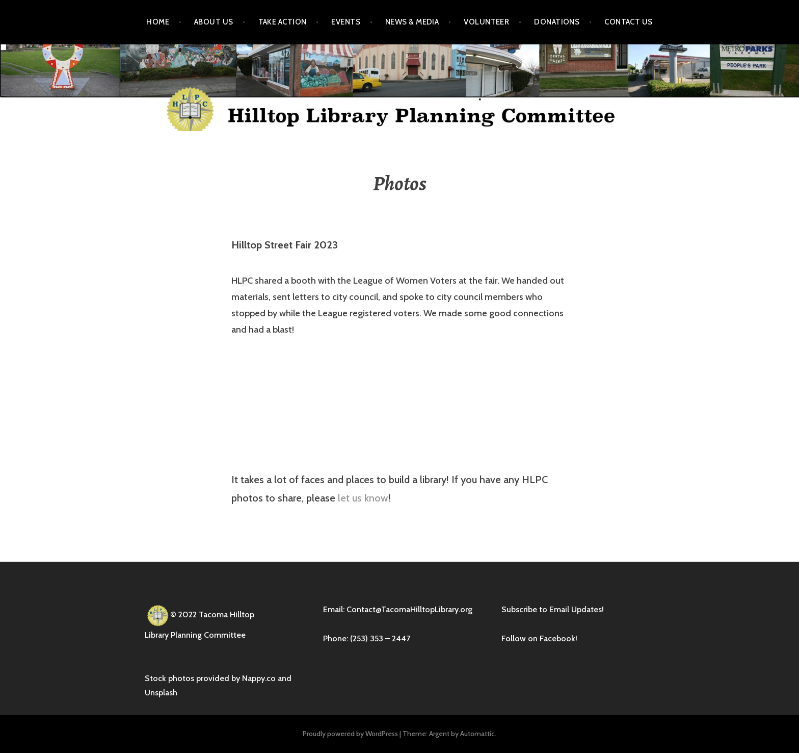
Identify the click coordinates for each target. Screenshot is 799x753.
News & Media (412, 22)
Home (157, 22)
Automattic (477, 733)
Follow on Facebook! (539, 638)
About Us (213, 22)
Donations (556, 22)
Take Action (282, 22)
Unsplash (161, 692)
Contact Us (628, 22)
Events (345, 22)
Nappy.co (259, 678)
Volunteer (486, 22)
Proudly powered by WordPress (350, 733)
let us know (363, 498)
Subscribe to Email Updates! (552, 609)
